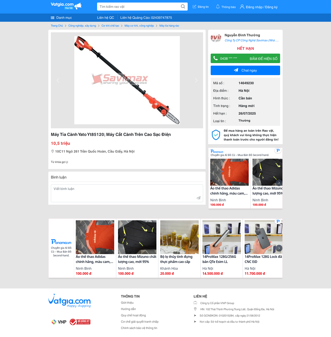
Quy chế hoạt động (133, 315)
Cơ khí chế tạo (110, 25)
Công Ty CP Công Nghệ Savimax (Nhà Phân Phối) (257, 40)
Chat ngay (245, 70)
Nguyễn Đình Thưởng (242, 34)
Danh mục (61, 17)
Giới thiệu (127, 302)
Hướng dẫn (128, 309)
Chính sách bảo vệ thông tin (139, 328)
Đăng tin (201, 6)
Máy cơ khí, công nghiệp (139, 25)
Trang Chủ (57, 25)
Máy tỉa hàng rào (169, 25)
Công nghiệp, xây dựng (82, 25)
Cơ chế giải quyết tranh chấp (140, 321)
